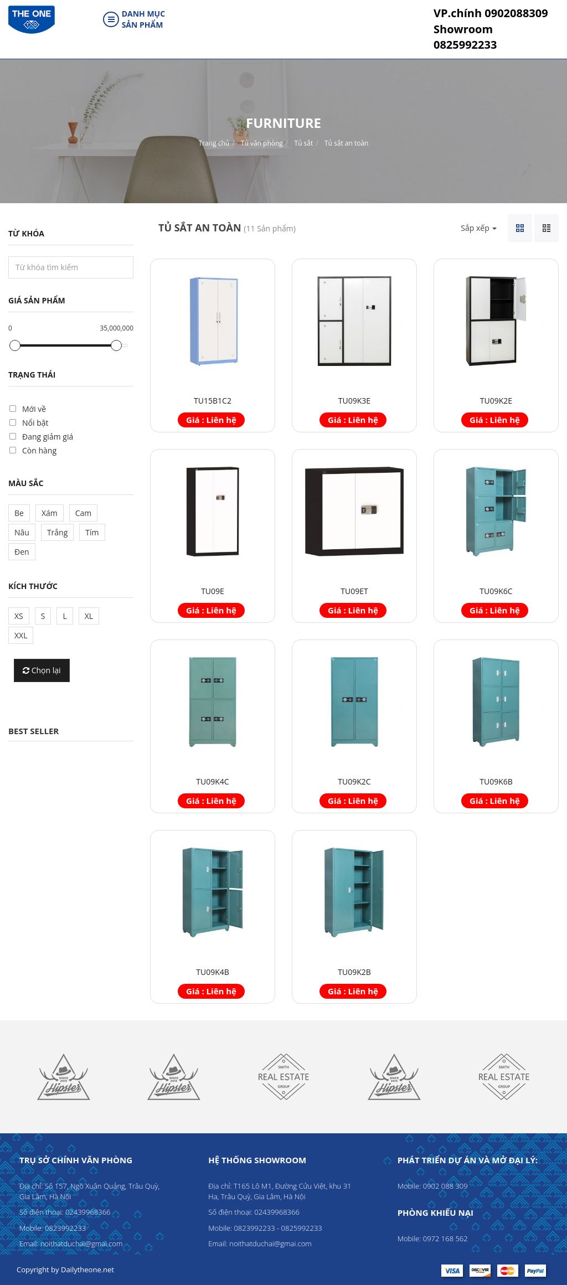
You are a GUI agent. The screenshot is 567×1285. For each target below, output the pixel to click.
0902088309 (491, 13)
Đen (21, 551)
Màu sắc (25, 483)
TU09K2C (354, 781)
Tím (92, 532)
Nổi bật (35, 422)
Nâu (21, 532)
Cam (83, 513)
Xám (50, 513)
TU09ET (354, 591)
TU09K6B (496, 781)
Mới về (34, 409)
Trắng (57, 532)
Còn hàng (39, 450)
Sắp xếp (479, 228)
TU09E (212, 591)
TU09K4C (212, 781)
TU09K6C (496, 591)
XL (89, 616)
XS (18, 616)
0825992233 (465, 37)
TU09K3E (354, 400)
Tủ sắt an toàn (346, 143)
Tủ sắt (304, 143)
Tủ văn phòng (262, 143)
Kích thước (33, 586)
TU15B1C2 (212, 400)
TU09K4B (212, 972)
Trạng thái (31, 374)
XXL (20, 635)
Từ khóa (26, 233)
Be (19, 513)
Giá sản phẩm (36, 300)
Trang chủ (214, 143)
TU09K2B (354, 972)
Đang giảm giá (47, 436)
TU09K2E (496, 400)
